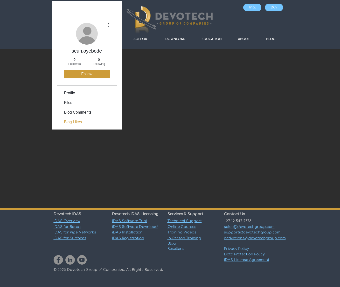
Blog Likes (73, 122)
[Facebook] (58, 260)
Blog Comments (78, 112)
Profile (69, 93)
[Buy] (274, 7)
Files (68, 103)
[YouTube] (82, 260)
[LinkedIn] (70, 260)
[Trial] (252, 7)
